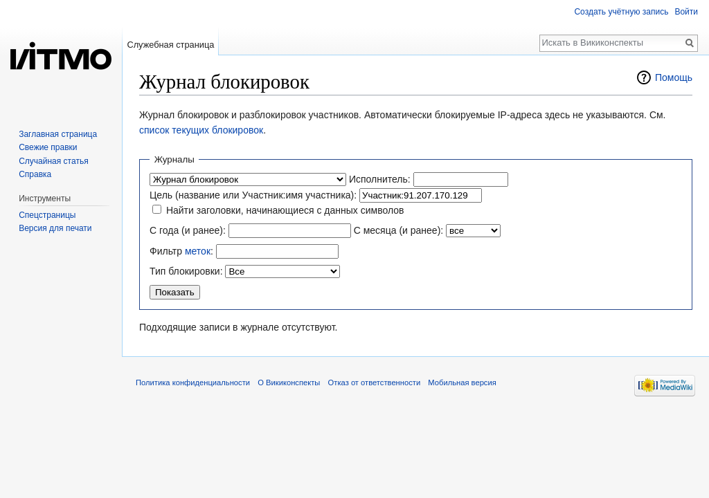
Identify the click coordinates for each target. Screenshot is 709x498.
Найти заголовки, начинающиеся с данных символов (285, 210)
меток (197, 251)
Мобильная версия (462, 382)
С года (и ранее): (188, 230)
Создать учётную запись (621, 12)
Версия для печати (55, 228)
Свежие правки (48, 147)
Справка (35, 174)
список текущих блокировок (201, 130)
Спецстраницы (47, 215)
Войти (686, 12)
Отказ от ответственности (374, 382)
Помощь (673, 77)
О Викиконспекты (289, 382)
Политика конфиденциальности (193, 382)
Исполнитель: (380, 179)
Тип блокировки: (186, 271)
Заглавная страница (58, 134)
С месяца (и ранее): (399, 230)
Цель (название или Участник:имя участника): (253, 195)
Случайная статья (53, 161)
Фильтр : (181, 251)
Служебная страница (170, 44)
